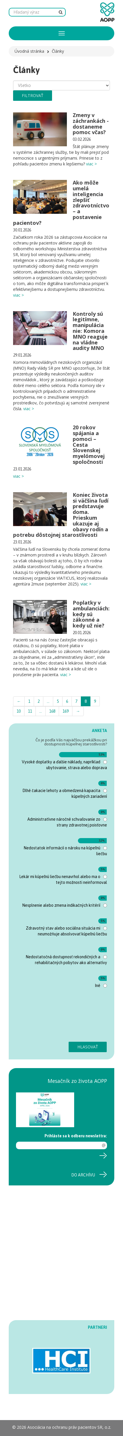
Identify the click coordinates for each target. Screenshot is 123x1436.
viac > (91, 164)
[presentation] (40, 1018)
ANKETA (99, 730)
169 (66, 711)
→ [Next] (78, 711)
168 (52, 711)
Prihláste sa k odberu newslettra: (75, 1136)
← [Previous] (19, 701)
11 (30, 711)
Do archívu (83, 1175)
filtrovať (32, 95)
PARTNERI (97, 1327)
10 (19, 711)
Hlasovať (87, 1047)
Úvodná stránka (29, 51)
